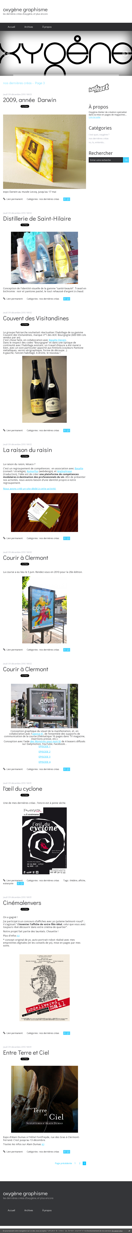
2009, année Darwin (29, 100)
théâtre (73, 880)
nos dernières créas (49, 199)
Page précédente (63, 1163)
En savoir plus (117, 1231)
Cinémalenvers (22, 902)
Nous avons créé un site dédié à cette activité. (29, 488)
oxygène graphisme (25, 9)
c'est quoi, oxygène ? (99, 134)
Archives (28, 26)
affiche (81, 880)
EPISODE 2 (44, 751)
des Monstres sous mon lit (45, 741)
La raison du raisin (27, 450)
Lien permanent (13, 199)
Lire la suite (94, 117)
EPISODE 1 (44, 746)
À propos (47, 26)
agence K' (37, 733)
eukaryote (8, 883)
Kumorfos (32, 471)
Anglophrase (64, 471)
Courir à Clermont (25, 557)
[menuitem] (11, 27)
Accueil (11, 26)
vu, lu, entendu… (97, 142)
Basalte (79, 468)
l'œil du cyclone (22, 788)
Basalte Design (57, 340)
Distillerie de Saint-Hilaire (37, 218)
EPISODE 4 (44, 762)
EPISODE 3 (44, 756)
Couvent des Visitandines (36, 318)
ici (18, 935)
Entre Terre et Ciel (26, 1052)
